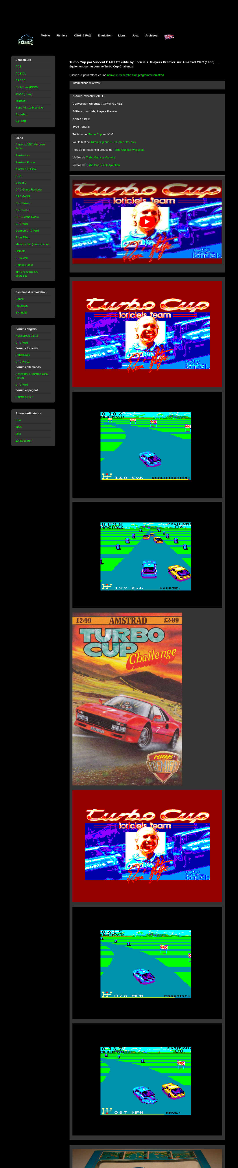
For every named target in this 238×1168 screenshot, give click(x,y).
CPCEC (21, 80)
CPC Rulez (23, 210)
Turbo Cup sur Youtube (100, 157)
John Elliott (23, 237)
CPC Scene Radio (27, 217)
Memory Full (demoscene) (32, 244)
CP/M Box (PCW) (27, 87)
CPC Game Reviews (29, 189)
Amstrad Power (25, 162)
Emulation (105, 35)
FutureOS (22, 305)
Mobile (45, 35)
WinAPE (21, 121)
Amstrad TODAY (26, 169)
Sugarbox (22, 114)
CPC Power (23, 203)
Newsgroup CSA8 (27, 335)
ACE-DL (21, 73)
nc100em (21, 100)
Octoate (21, 251)
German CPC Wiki (27, 230)
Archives (151, 35)
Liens (122, 35)
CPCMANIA (23, 196)
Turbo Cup (95, 134)
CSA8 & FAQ (82, 35)
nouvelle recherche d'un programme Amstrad (135, 75)
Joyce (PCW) (24, 94)
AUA (19, 176)
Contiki (20, 299)
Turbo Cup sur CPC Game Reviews (113, 142)
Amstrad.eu (23, 155)
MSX (19, 426)
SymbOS (21, 312)
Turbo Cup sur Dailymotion (103, 165)
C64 (18, 420)
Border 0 (21, 182)
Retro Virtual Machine (29, 107)
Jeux (135, 35)
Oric (18, 433)
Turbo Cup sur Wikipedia (128, 149)
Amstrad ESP (24, 397)
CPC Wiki (22, 223)
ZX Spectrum (24, 440)
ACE (19, 66)
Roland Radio (24, 265)
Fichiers (62, 35)
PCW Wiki (22, 258)
